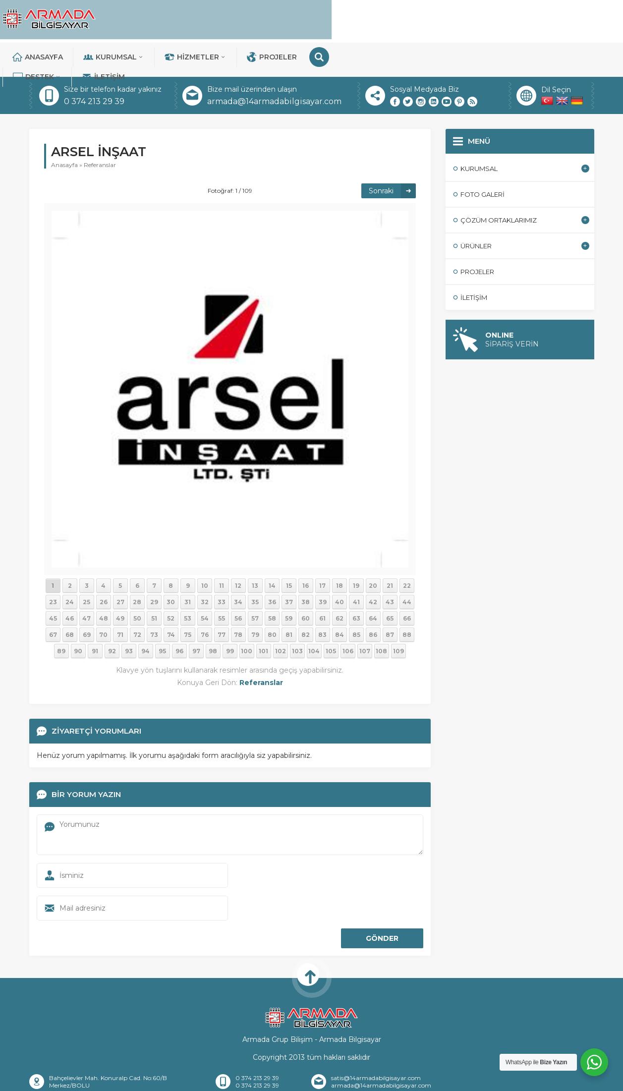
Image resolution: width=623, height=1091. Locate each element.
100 (246, 617)
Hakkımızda (165, 1079)
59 (288, 584)
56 (238, 584)
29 (154, 568)
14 (272, 551)
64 (373, 584)
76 (205, 600)
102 (280, 617)
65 (390, 584)
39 (323, 568)
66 (407, 584)
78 (238, 600)
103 (297, 617)
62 (339, 584)
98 (213, 617)
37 (289, 568)
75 (187, 600)
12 (238, 551)
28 (137, 568)
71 (120, 600)
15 (289, 551)
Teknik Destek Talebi (486, 1079)
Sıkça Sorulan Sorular (403, 1079)
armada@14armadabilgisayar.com (274, 67)
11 (221, 551)
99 (230, 617)
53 (187, 584)
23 (53, 568)
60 (305, 584)
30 (171, 568)
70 (103, 600)
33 (222, 568)
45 (53, 584)
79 (255, 600)
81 (288, 600)
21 (390, 551)
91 (95, 617)
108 (381, 617)
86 (373, 600)
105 (331, 617)
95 (162, 617)
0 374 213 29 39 (94, 67)
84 (339, 600)
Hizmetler (331, 20)
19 (356, 551)
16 (305, 551)
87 (390, 600)
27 (120, 568)
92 (112, 617)
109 (398, 617)
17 (322, 551)
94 (145, 617)
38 (305, 568)
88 (406, 600)
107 (364, 617)
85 (356, 600)
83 (322, 600)
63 (356, 584)
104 (314, 617)
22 (407, 551)
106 (347, 617)
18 (339, 551)
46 (69, 584)
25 (86, 568)
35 (255, 568)
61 (322, 584)
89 (61, 617)
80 (272, 600)
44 (406, 568)
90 (78, 617)
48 (103, 584)
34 (238, 568)
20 (373, 551)
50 (137, 584)
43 (390, 568)
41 (356, 568)
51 (154, 584)
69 (87, 600)
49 (120, 584)
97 (196, 617)
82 (305, 600)
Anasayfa (173, 20)
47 (86, 584)
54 (205, 584)
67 (53, 600)
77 (222, 600)
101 (263, 617)
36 (272, 568)
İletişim (543, 20)
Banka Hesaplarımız (320, 1079)
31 (187, 568)
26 (104, 568)
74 (171, 600)
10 (204, 551)
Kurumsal (249, 20)
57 (255, 584)
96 (179, 617)
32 (205, 568)
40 (339, 568)
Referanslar (100, 130)
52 (170, 584)
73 (154, 600)
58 (272, 584)
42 (373, 568)
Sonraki (381, 156)
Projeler (407, 20)
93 (129, 617)
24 (69, 568)
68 (69, 600)
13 (255, 551)
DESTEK (477, 20)
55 (221, 584)
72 (137, 600)
